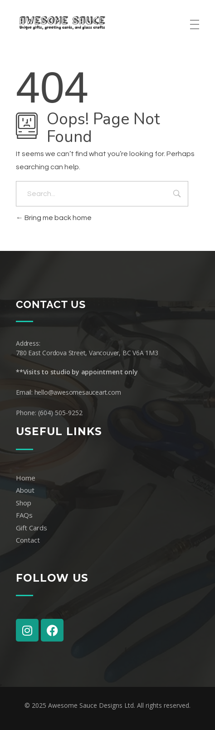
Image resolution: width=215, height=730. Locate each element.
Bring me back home (54, 217)
